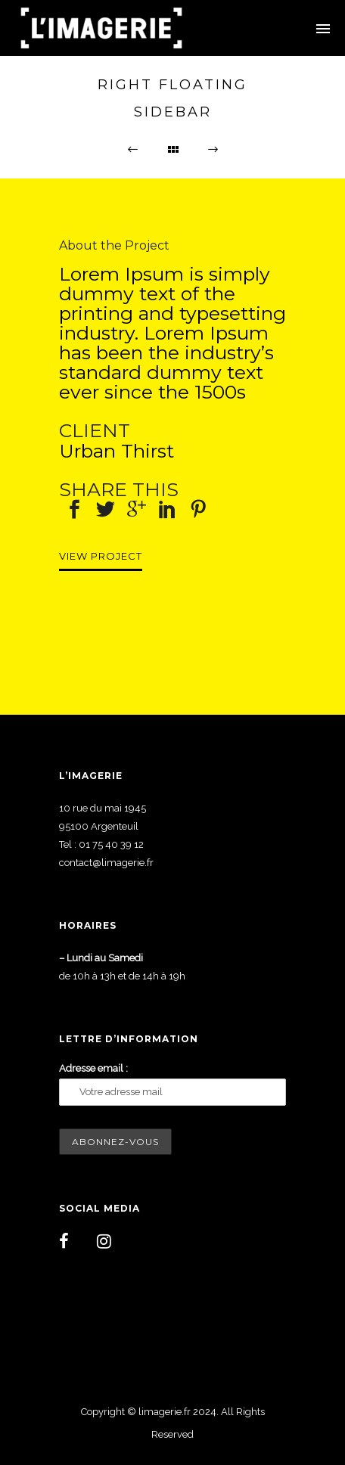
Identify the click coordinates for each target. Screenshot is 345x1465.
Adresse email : (93, 1068)
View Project (100, 556)
